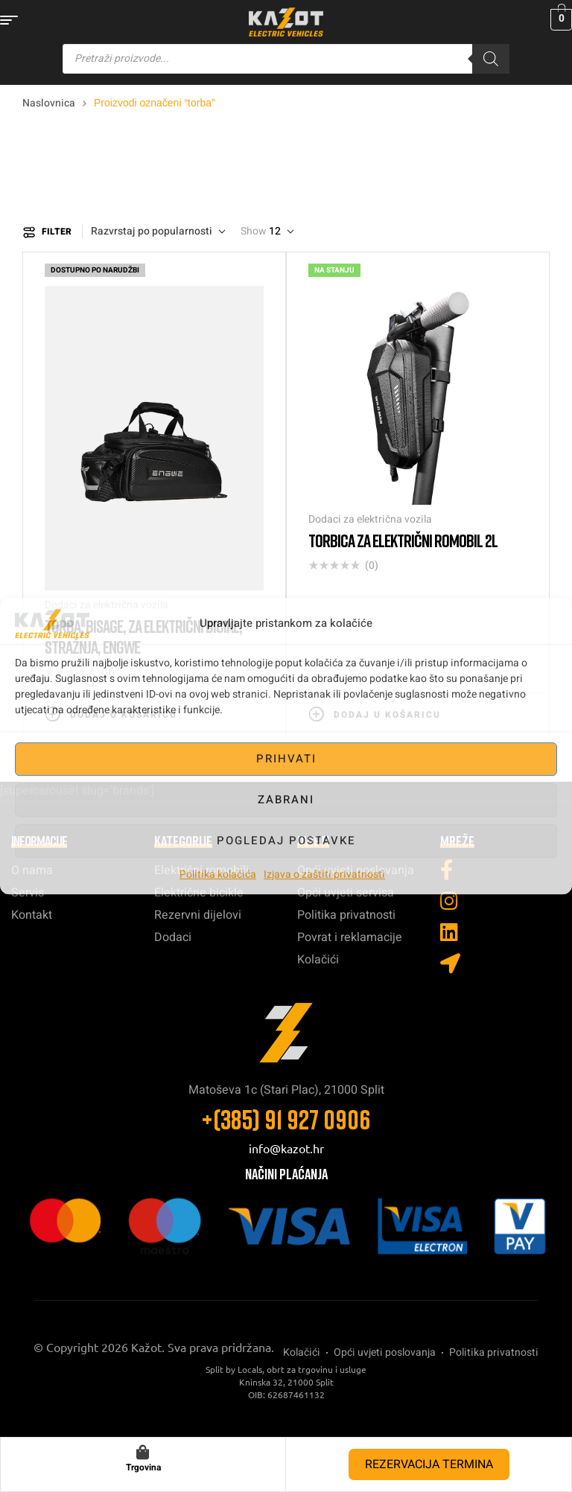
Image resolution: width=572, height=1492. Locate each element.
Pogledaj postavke (286, 840)
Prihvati (286, 758)
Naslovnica (48, 103)
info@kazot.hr (286, 1148)
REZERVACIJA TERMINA (429, 1464)
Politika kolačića (217, 874)
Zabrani (286, 799)
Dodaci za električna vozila (370, 519)
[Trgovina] (143, 1452)
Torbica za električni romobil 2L (403, 540)
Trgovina (143, 1467)
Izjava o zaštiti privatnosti (324, 874)
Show (254, 231)
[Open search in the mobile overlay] (286, 59)
